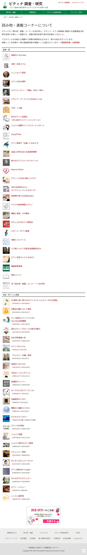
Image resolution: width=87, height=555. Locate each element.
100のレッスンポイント (21, 372)
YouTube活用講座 (23, 319)
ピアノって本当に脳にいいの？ (23, 178)
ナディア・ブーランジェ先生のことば (26, 99)
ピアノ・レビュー (18, 487)
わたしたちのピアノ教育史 (22, 222)
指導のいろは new (18, 55)
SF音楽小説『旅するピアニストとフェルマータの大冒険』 (35, 300)
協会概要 (23, 538)
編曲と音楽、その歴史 (20, 213)
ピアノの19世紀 (17, 425)
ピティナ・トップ (11, 538)
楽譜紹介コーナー (18, 381)
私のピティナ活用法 (26, 118)
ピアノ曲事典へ (65, 2)
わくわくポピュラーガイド (22, 460)
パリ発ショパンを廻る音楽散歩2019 (26, 248)
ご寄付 (77, 532)
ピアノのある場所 (18, 81)
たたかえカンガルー (19, 416)
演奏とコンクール (18, 239)
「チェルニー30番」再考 (21, 355)
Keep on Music (17, 169)
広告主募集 (67, 538)
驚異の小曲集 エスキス (20, 408)
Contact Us (78, 538)
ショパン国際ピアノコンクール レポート (27, 125)
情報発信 (32, 12)
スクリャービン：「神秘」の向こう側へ (27, 90)
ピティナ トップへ (79, 2)
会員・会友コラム (18, 63)
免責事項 (57, 538)
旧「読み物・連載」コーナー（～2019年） (28, 283)
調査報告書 (65, 42)
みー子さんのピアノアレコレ (23, 390)
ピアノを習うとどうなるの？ (23, 257)
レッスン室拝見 (17, 495)
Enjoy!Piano (16, 134)
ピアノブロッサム (18, 346)
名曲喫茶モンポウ (18, 399)
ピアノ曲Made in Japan (20, 469)
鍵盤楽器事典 (16, 266)
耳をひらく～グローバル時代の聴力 (25, 328)
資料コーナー (16, 274)
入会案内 (32, 538)
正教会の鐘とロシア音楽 (21, 309)
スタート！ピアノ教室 (20, 231)
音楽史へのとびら (18, 364)
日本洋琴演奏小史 (18, 337)
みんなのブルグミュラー (21, 478)
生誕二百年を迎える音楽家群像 (24, 151)
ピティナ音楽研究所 (54, 12)
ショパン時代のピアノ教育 (22, 443)
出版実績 (76, 42)
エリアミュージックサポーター (24, 188)
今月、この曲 (16, 107)
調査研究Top (12, 532)
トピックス (44, 532)
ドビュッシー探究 (18, 451)
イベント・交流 (76, 12)
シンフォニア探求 (18, 72)
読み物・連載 (11, 12)
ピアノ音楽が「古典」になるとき (24, 143)
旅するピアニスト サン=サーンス (24, 160)
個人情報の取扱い (44, 538)
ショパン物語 (16, 434)
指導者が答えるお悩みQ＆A (22, 195)
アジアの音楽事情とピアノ (22, 204)
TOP (5, 17)
